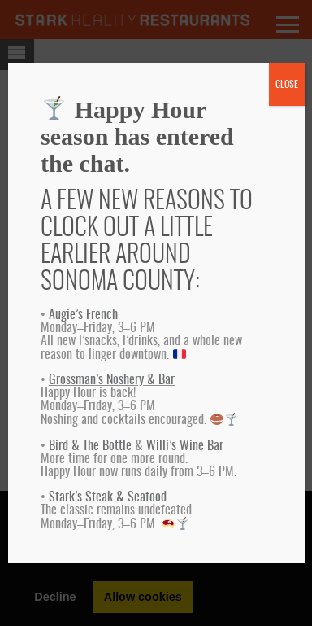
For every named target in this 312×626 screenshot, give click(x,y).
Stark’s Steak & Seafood (108, 497)
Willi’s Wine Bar (184, 446)
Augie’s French (83, 315)
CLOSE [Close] (286, 85)
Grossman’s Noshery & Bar (112, 380)
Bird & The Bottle (90, 446)
